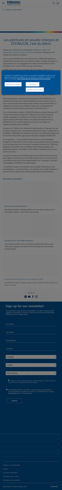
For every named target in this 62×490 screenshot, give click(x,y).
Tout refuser (32, 84)
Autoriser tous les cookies (35, 89)
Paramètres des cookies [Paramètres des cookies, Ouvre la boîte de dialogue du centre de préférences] (13, 84)
